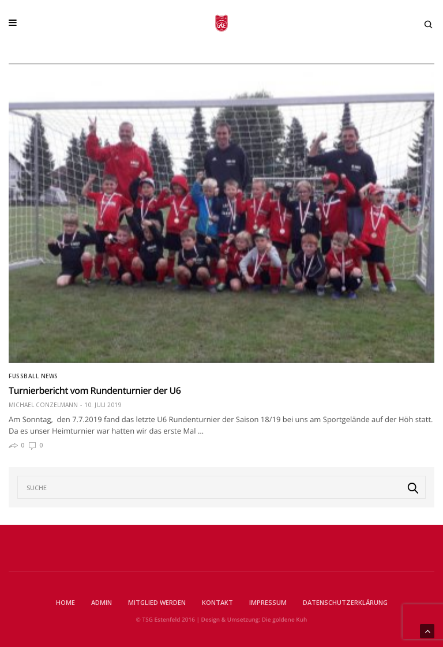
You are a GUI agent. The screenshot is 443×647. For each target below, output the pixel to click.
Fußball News (33, 376)
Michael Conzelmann (43, 405)
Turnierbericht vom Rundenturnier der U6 (95, 390)
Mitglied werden (157, 602)
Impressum (268, 602)
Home (65, 602)
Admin (101, 602)
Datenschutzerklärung (345, 602)
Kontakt (217, 602)
